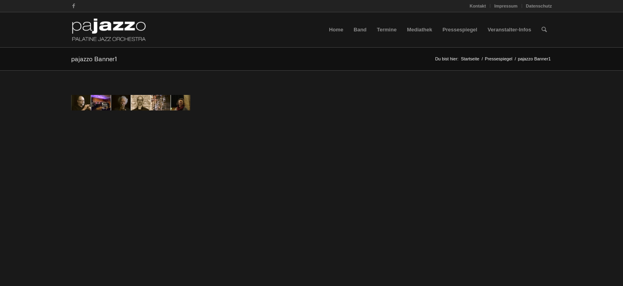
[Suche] (544, 29)
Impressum (506, 6)
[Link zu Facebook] (73, 6)
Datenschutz (539, 6)
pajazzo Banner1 (94, 59)
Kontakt (478, 6)
